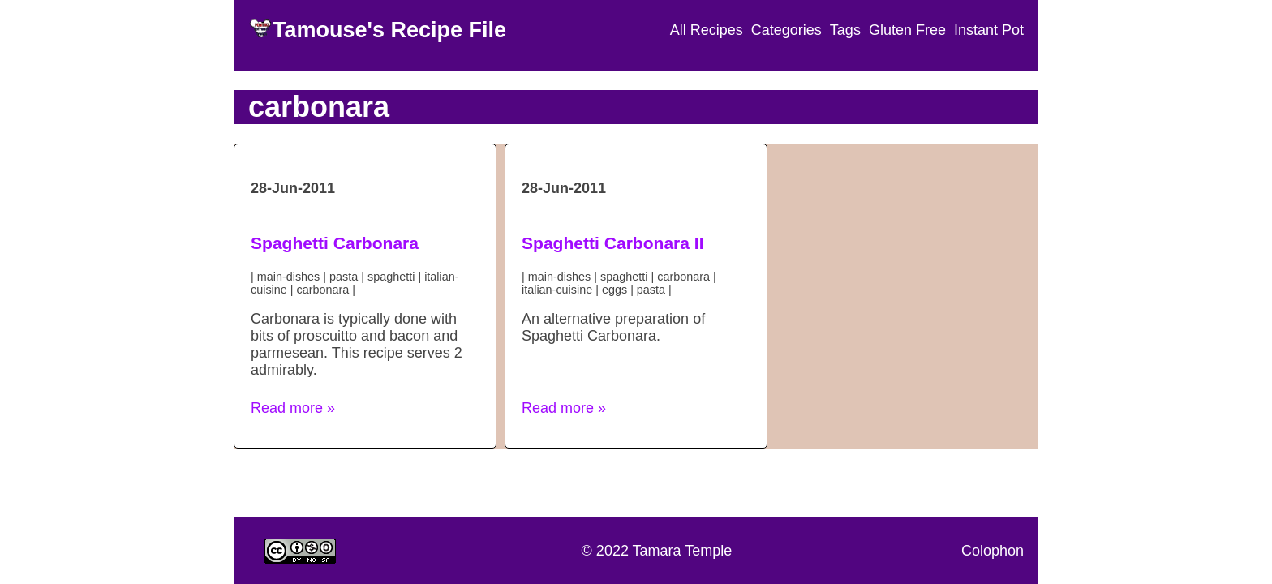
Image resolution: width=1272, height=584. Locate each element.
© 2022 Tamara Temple (657, 551)
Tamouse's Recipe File (389, 30)
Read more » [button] (293, 408)
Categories (786, 30)
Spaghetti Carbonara (335, 243)
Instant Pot (989, 30)
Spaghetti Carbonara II (613, 243)
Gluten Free (907, 30)
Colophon (992, 551)
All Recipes (706, 30)
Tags (845, 30)
